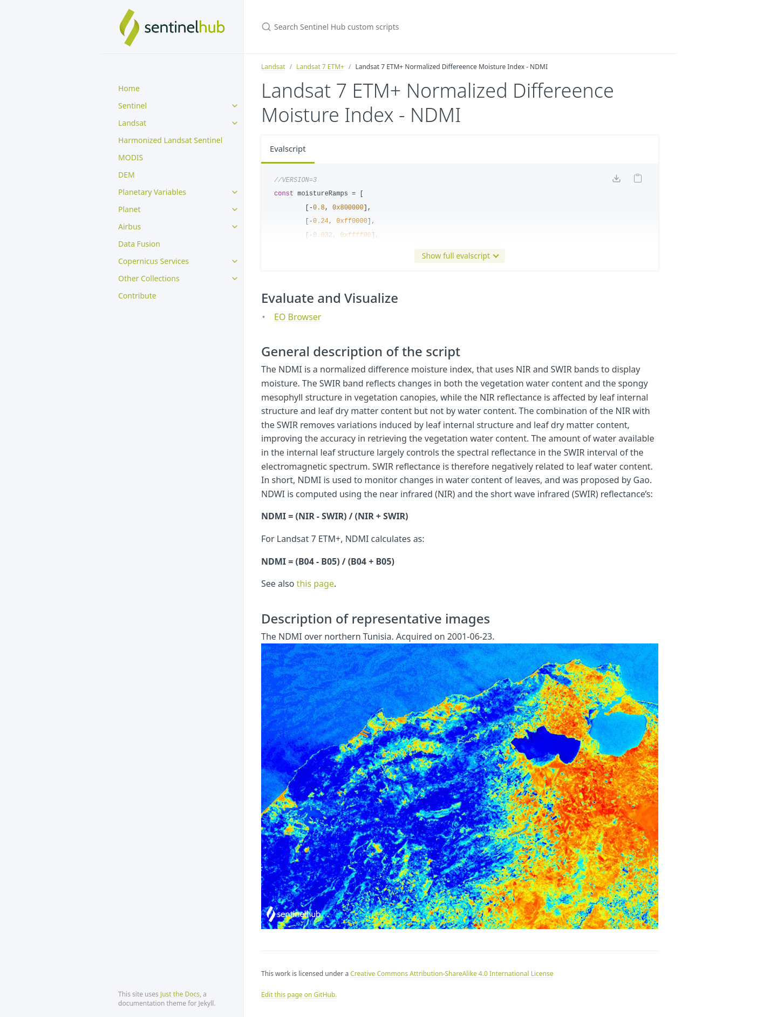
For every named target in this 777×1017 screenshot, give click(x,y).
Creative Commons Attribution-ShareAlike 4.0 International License (451, 973)
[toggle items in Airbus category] (234, 226)
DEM (126, 175)
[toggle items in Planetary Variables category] (234, 192)
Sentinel (132, 105)
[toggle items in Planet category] (234, 209)
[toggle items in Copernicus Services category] (234, 261)
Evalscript (289, 149)
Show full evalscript (458, 256)
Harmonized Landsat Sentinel (170, 140)
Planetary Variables (152, 192)
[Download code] (616, 181)
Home (129, 88)
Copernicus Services (153, 261)
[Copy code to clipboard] (638, 181)
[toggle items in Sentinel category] (234, 105)
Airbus (129, 226)
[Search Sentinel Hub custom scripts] (388, 26)
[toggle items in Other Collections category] (234, 278)
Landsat (132, 123)
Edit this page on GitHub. (299, 994)
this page (315, 583)
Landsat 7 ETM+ (320, 66)
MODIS (130, 157)
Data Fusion (139, 244)
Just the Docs (180, 994)
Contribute (137, 295)
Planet (129, 209)
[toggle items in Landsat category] (234, 123)
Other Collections (149, 278)
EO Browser (297, 317)
